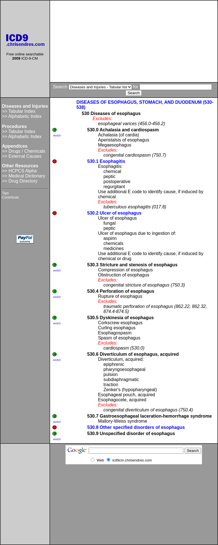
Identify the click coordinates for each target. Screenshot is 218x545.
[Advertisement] (133, 41)
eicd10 (57, 135)
